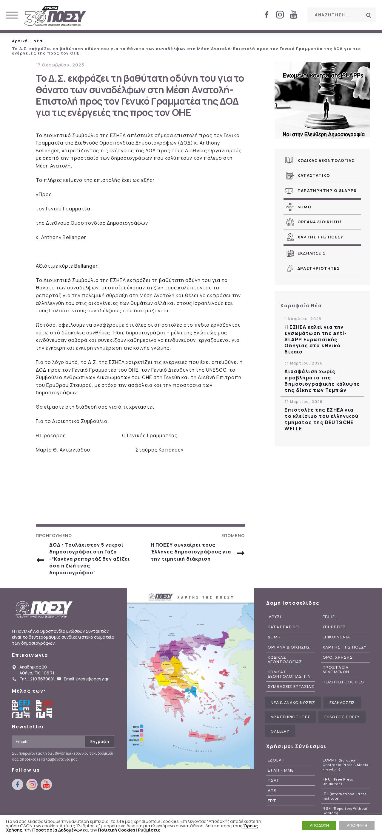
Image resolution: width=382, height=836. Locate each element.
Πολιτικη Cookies (343, 682)
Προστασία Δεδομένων (57, 830)
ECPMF (346, 764)
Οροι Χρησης (338, 657)
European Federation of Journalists (21, 709)
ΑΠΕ (272, 790)
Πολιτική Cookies (116, 830)
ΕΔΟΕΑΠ (276, 760)
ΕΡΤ (272, 800)
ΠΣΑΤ (274, 780)
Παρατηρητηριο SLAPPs (327, 190)
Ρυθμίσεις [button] (149, 830)
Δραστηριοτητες (319, 268)
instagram (279, 14)
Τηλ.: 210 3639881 (36, 679)
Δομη (304, 207)
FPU (338, 781)
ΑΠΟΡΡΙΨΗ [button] (357, 825)
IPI (344, 796)
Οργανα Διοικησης (320, 221)
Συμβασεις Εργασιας (291, 686)
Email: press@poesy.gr (86, 679)
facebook (266, 14)
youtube (293, 14)
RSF (345, 810)
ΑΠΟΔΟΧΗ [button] (319, 825)
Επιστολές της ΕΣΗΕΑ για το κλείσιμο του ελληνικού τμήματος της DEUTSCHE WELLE (321, 419)
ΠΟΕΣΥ (55, 16)
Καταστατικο (314, 175)
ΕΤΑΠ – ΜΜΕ (281, 770)
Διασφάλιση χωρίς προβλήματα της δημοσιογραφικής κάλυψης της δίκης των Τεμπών (322, 380)
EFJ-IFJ (330, 617)
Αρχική (19, 41)
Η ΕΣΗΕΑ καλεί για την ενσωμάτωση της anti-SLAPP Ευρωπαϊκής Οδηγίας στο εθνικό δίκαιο (315, 339)
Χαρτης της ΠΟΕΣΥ (320, 237)
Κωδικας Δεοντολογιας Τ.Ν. (290, 674)
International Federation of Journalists (45, 709)
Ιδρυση (275, 617)
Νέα (37, 41)
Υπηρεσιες (334, 627)
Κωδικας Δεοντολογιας (326, 160)
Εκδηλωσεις (312, 253)
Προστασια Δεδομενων (336, 669)
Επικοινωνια (336, 637)
